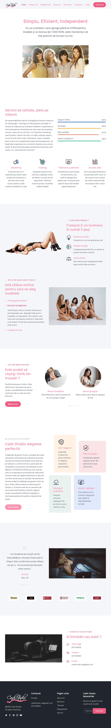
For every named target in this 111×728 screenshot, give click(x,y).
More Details (13, 507)
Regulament (46, 4)
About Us (61, 698)
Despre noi (33, 4)
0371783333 (76, 647)
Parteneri (68, 4)
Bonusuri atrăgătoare (17, 305)
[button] (69, 405)
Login (87, 4)
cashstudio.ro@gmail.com (82, 664)
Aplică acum (13, 404)
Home (23, 4)
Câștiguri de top (14, 330)
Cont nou (100, 4)
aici (82, 240)
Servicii (60, 713)
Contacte (78, 4)
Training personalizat (17, 300)
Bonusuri (57, 4)
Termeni (60, 705)
